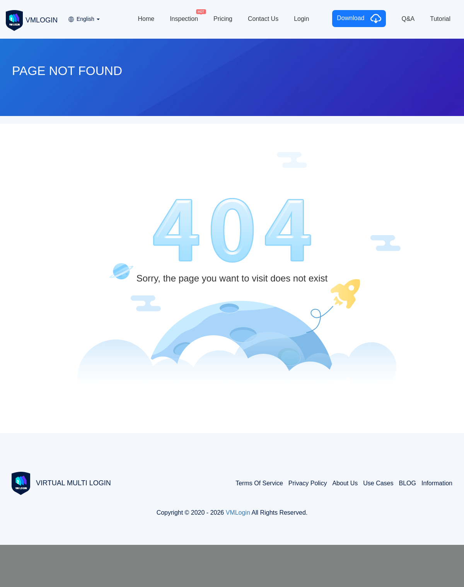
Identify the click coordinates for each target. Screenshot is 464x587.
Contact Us (263, 18)
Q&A (408, 18)
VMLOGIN (32, 19)
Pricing (222, 18)
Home (146, 18)
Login (301, 18)
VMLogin (238, 512)
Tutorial (440, 18)
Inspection (184, 18)
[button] (83, 16)
